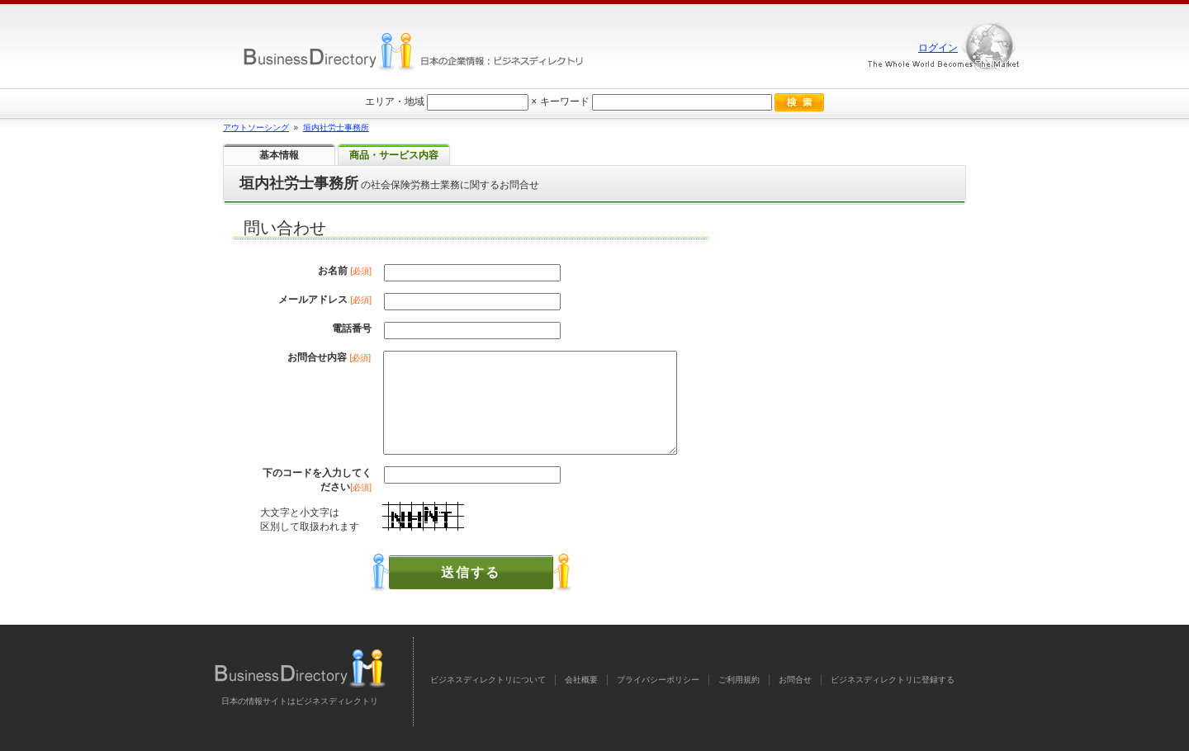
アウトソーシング (256, 127)
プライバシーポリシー (658, 679)
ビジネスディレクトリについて (488, 679)
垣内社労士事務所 (336, 127)
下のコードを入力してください (317, 480)
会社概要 (581, 679)
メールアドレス (325, 299)
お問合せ (795, 679)
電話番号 (352, 328)
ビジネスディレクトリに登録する (893, 679)
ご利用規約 (739, 679)
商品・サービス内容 (393, 155)
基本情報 (279, 155)
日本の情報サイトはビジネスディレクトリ (299, 701)
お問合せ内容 (329, 357)
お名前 (345, 270)
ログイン (938, 48)
